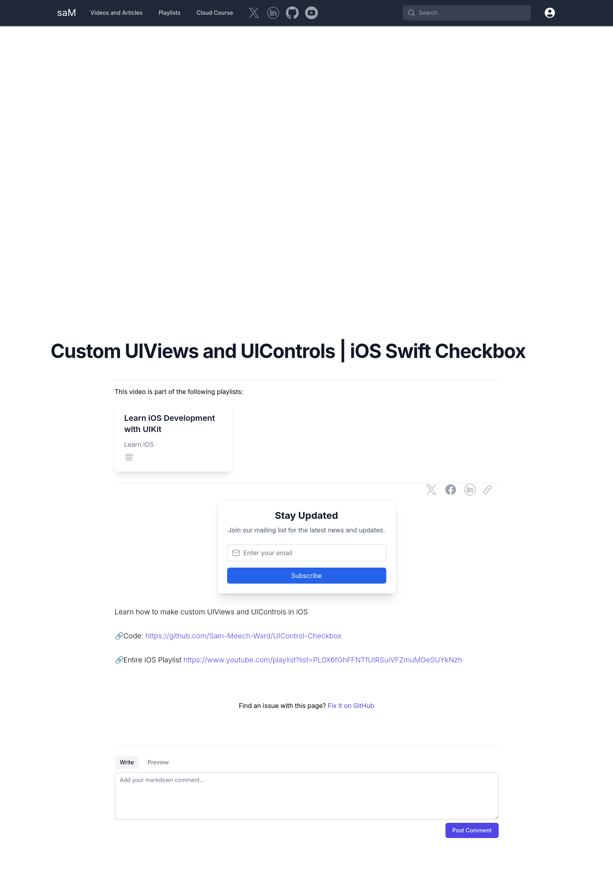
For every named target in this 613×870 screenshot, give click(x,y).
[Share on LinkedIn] (469, 489)
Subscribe (306, 576)
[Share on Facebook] (450, 489)
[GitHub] (292, 12)
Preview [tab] (158, 762)
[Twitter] (254, 12)
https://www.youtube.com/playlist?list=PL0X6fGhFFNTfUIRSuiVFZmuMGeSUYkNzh (323, 660)
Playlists (169, 12)
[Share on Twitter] (431, 489)
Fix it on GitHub (351, 706)
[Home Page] (66, 12)
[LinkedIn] (273, 12)
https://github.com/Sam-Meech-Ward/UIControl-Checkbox (243, 636)
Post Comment (471, 830)
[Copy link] (489, 489)
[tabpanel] (306, 796)
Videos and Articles (116, 12)
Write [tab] (127, 762)
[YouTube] (311, 12)
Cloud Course (215, 12)
